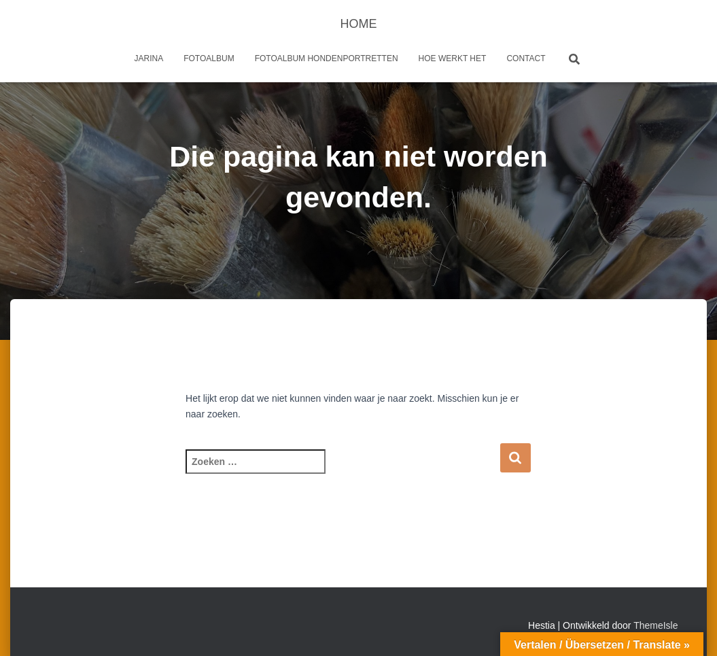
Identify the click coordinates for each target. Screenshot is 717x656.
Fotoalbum (208, 58)
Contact (525, 58)
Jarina (149, 58)
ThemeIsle (655, 625)
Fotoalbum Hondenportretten (326, 58)
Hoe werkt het (453, 58)
